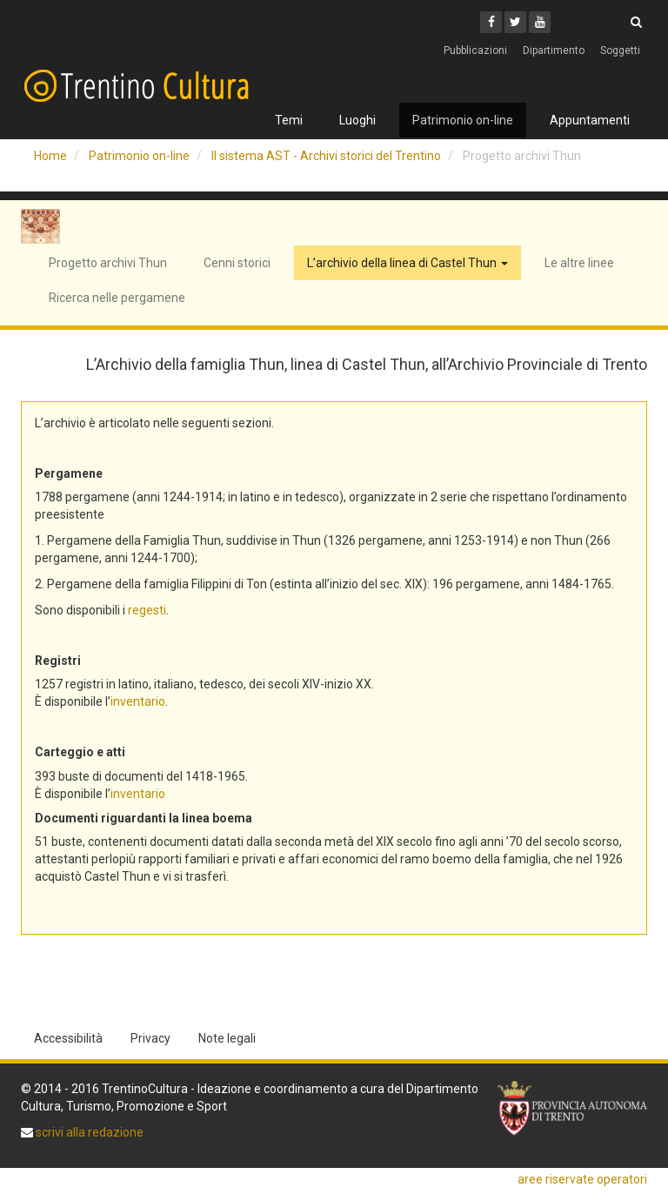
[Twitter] (515, 22)
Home (50, 156)
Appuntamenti (590, 120)
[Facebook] (491, 22)
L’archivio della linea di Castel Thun (407, 263)
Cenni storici (237, 263)
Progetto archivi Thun (108, 263)
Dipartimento (553, 50)
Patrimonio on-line (462, 120)
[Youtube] (540, 22)
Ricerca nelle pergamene (117, 298)
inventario (137, 701)
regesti (147, 610)
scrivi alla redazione (88, 1132)
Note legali (227, 1038)
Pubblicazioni (475, 50)
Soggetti (620, 50)
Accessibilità (68, 1038)
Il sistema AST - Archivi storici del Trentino (326, 156)
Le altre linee (579, 263)
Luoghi (357, 120)
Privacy (150, 1038)
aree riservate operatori (582, 1179)
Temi (289, 120)
